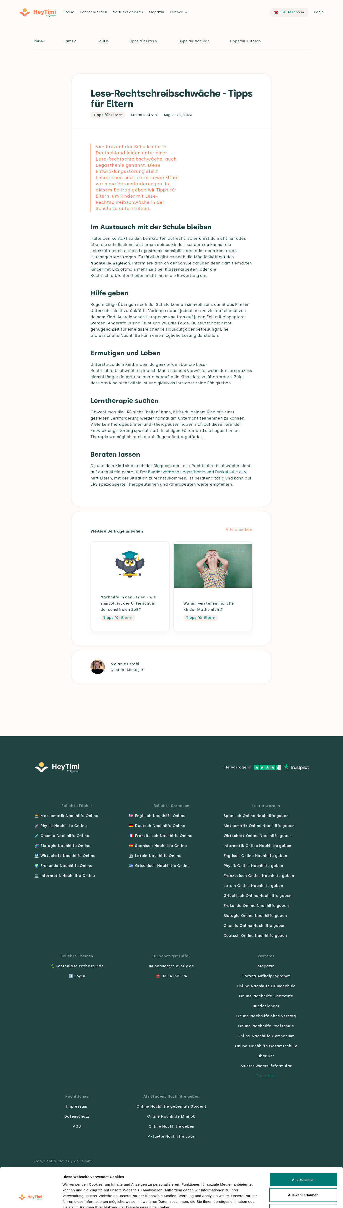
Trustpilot (266, 1076)
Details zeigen (253, 1199)
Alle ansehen (239, 529)
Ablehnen (303, 1177)
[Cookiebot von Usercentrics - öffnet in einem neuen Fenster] (31, 1198)
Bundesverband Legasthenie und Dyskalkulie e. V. (197, 472)
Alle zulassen (303, 1146)
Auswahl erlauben (303, 1161)
